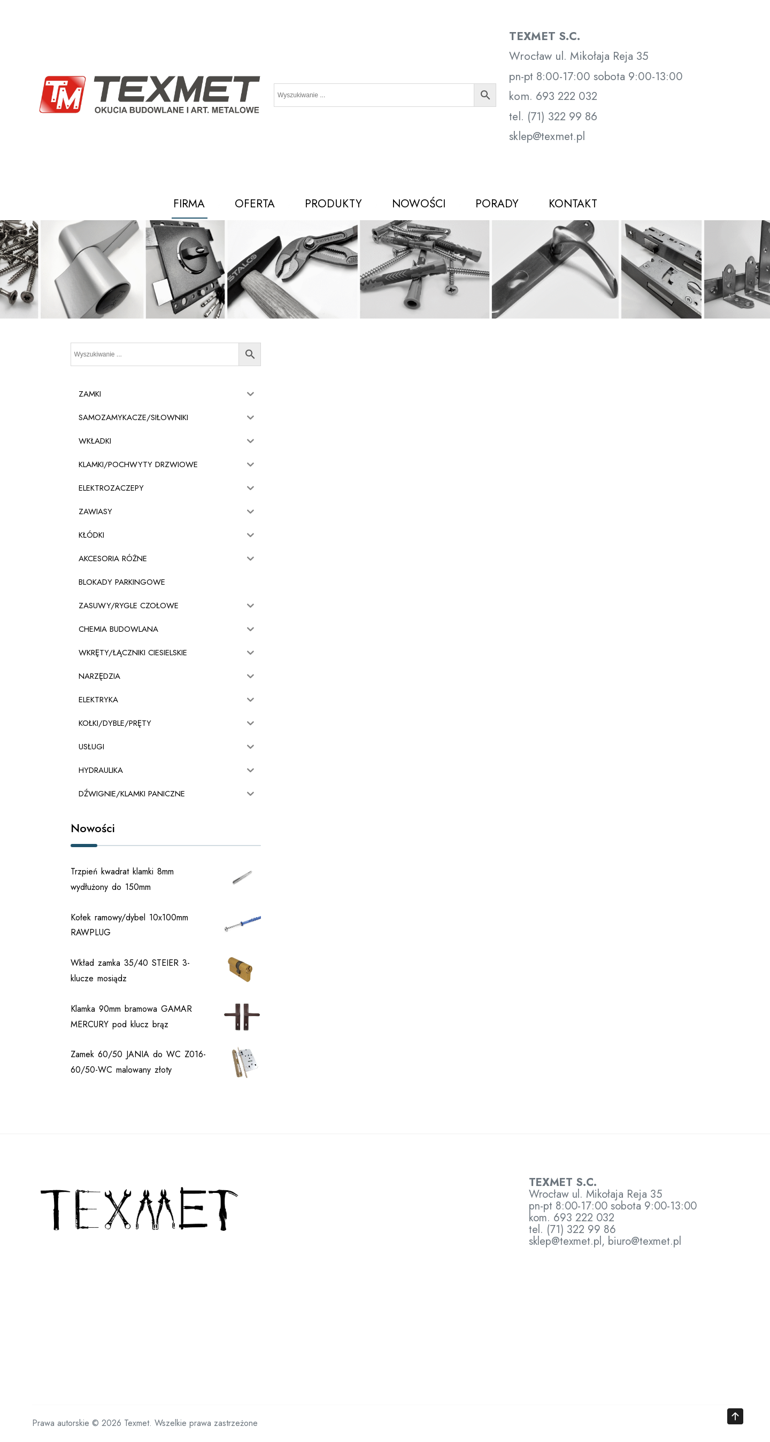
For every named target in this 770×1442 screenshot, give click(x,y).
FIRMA (189, 204)
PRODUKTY (333, 204)
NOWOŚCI (418, 204)
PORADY (497, 204)
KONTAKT (573, 204)
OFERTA (255, 204)
